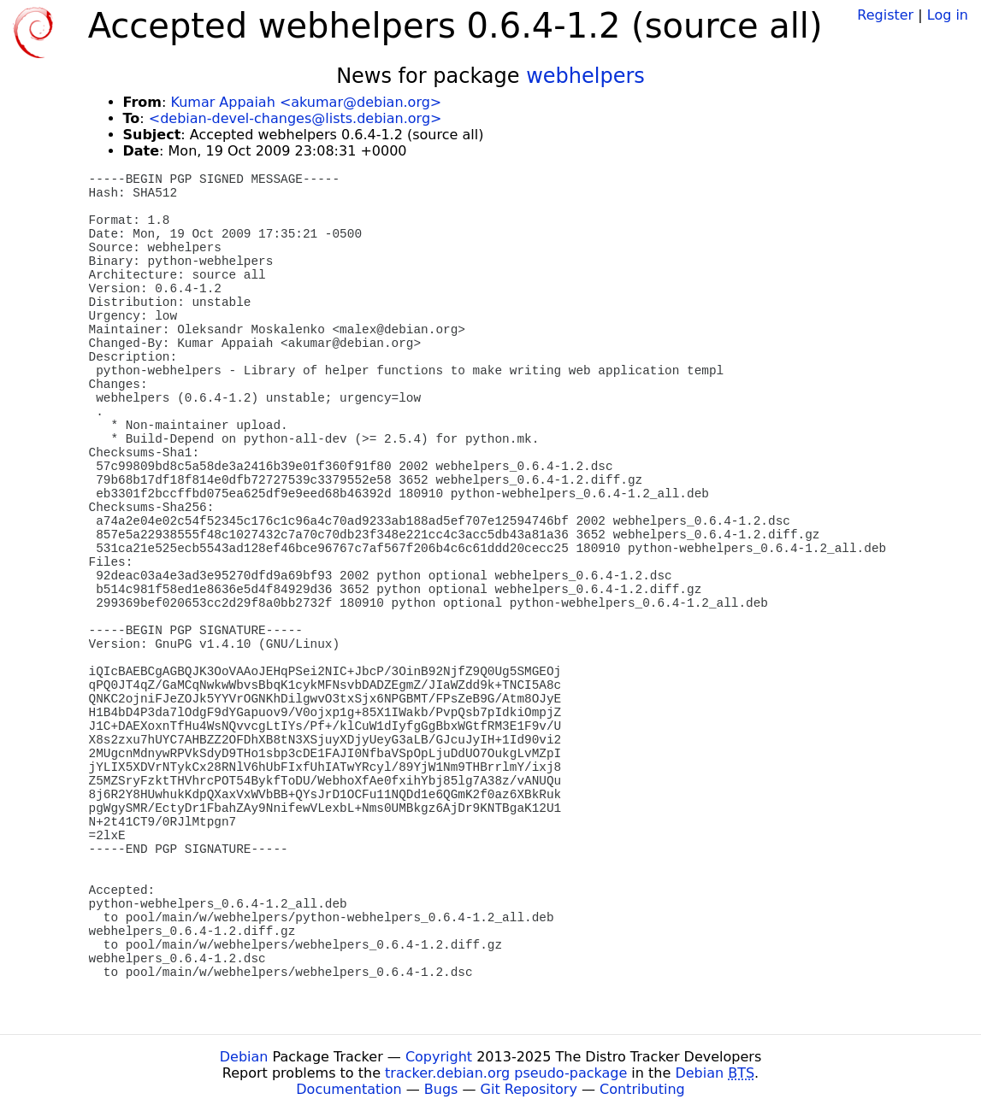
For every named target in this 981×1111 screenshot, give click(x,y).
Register (885, 15)
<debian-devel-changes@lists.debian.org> (295, 118)
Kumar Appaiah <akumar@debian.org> (305, 102)
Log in (947, 15)
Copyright (438, 1057)
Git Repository (529, 1089)
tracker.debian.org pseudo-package (506, 1073)
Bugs (441, 1089)
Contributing (642, 1089)
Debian (244, 1057)
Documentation (348, 1089)
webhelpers (585, 76)
